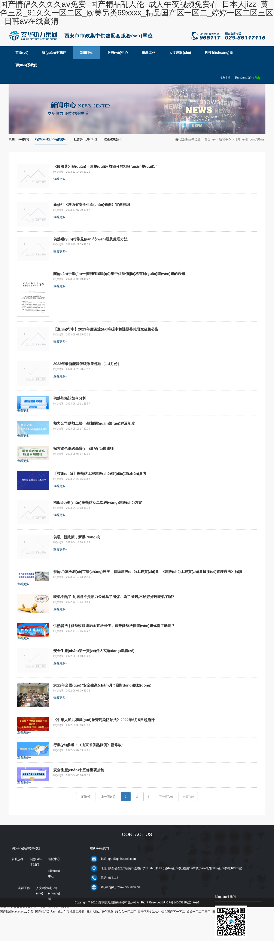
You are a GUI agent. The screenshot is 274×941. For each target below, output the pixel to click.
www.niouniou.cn (129, 905)
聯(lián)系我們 (26, 65)
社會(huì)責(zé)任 (85, 139)
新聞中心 (87, 52)
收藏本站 (225, 77)
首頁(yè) (21, 52)
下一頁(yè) (166, 814)
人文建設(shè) (180, 52)
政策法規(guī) (113, 139)
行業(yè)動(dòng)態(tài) (51, 139)
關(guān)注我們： (247, 78)
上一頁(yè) (108, 814)
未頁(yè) (188, 814)
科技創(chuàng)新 (219, 52)
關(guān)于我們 (54, 52)
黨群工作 (148, 52)
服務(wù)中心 (117, 52)
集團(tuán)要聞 (19, 139)
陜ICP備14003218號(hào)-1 (181, 920)
